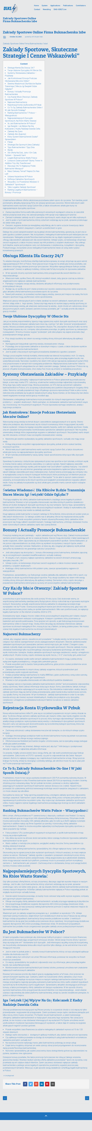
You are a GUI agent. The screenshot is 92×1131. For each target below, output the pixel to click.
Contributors (81, 6)
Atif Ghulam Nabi (37, 37)
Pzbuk (10, 142)
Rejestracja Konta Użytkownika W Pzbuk (24, 105)
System (45, 6)
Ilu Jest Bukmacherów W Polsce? (22, 123)
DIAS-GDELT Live (60, 9)
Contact (37, 9)
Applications (55, 6)
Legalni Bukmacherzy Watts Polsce (22, 158)
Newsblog (47, 9)
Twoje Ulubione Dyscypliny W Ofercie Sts (25, 70)
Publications (68, 6)
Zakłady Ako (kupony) (17, 134)
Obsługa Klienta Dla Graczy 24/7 (21, 68)
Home (36, 6)
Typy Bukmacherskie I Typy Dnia (21, 147)
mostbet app (43, 395)
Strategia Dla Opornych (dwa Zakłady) (24, 145)
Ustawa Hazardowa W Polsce (20, 176)
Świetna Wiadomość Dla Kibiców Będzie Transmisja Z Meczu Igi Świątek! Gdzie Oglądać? (23, 86)
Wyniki (10, 150)
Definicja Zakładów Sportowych (21, 179)
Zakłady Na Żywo (15, 131)
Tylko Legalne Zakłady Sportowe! (22, 187)
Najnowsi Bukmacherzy (17, 102)
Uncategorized (9, 1075)
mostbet (12, 311)
